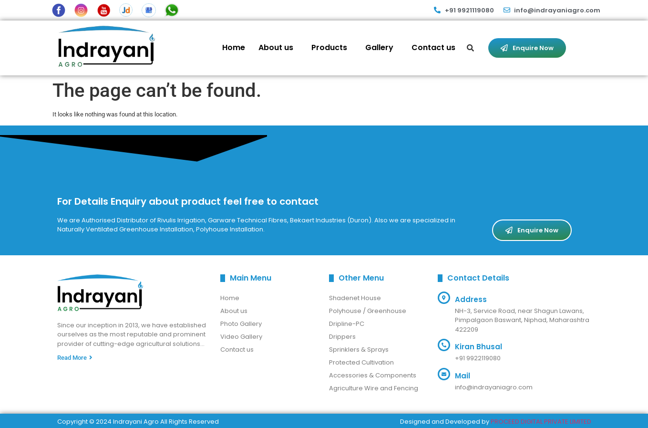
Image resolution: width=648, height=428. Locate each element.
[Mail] (444, 374)
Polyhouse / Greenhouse (367, 310)
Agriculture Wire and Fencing (373, 388)
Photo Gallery (241, 323)
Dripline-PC (346, 323)
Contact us (433, 47)
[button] (278, 48)
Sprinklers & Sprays (359, 349)
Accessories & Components (372, 375)
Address (471, 299)
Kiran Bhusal (478, 347)
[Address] (444, 298)
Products (329, 47)
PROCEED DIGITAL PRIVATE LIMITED (541, 421)
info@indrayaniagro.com (494, 387)
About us (275, 47)
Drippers (342, 336)
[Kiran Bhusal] (444, 345)
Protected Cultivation (361, 362)
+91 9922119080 (478, 358)
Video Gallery (241, 336)
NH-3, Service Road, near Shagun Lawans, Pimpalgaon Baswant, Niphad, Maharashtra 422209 (522, 320)
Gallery (379, 47)
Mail (462, 376)
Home (233, 47)
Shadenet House (355, 298)
